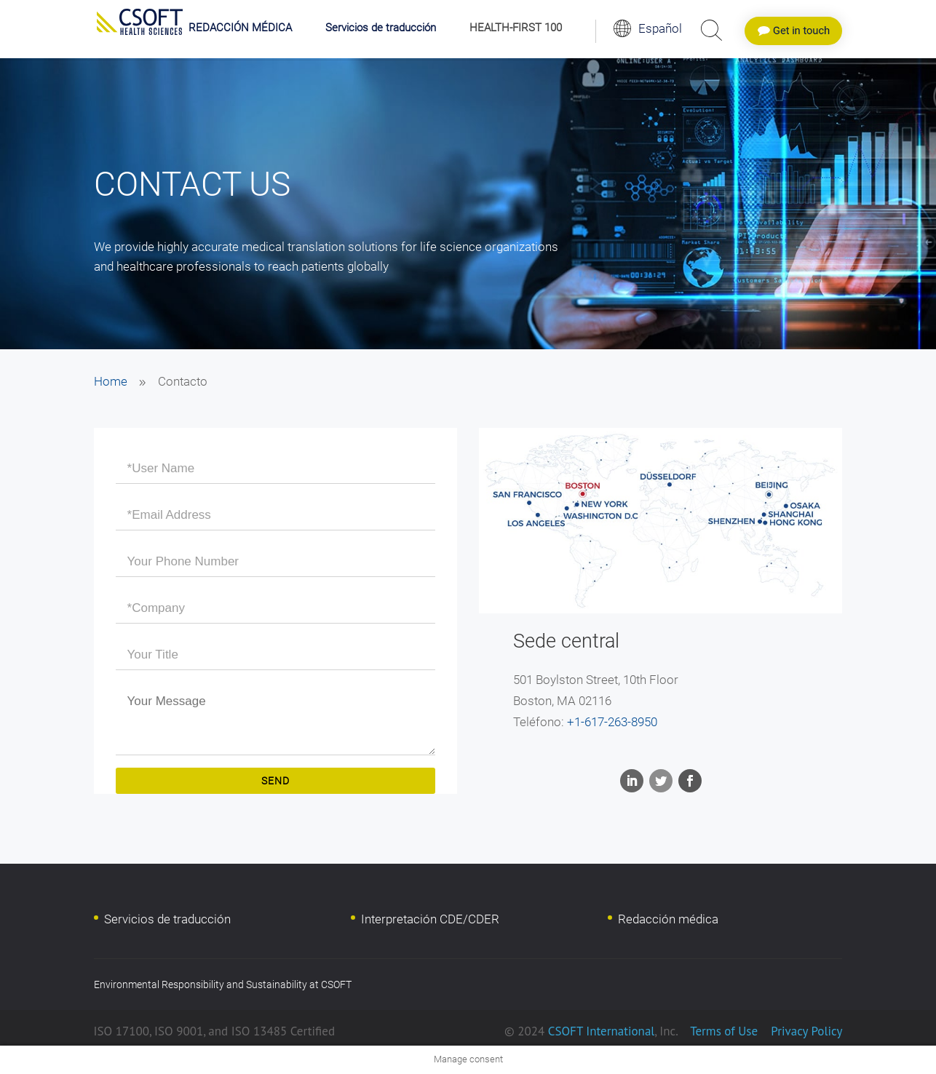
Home (110, 381)
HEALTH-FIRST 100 (515, 28)
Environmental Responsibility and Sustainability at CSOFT (223, 984)
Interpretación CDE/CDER (430, 919)
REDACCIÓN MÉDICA (240, 28)
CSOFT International (601, 1031)
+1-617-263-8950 (612, 722)
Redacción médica (668, 919)
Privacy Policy (805, 1031)
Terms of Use (724, 1031)
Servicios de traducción (380, 28)
